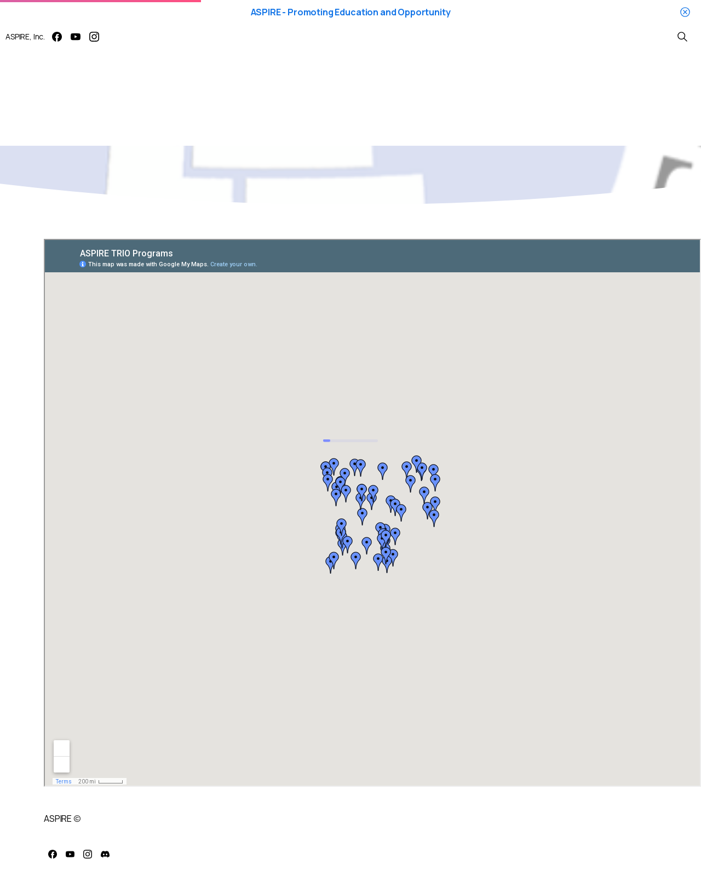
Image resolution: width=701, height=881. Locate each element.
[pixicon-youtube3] (70, 854)
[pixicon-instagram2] (87, 854)
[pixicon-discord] (105, 854)
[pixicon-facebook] (52, 854)
